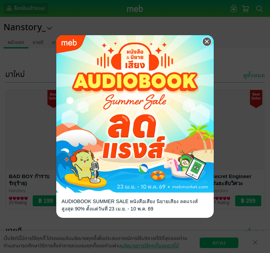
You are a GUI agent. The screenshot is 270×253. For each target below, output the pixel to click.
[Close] (207, 41)
